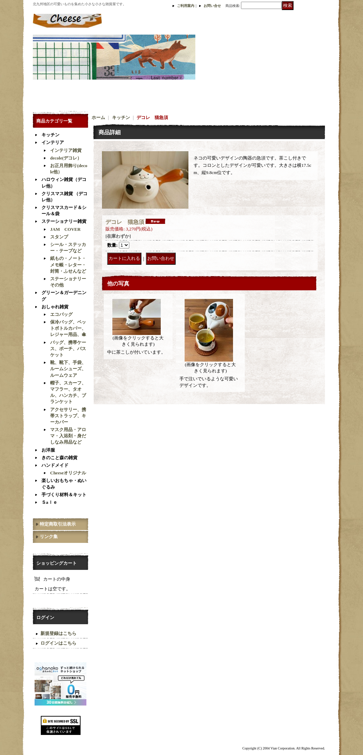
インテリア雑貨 (66, 150)
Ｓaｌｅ (49, 502)
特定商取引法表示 (58, 524)
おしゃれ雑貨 (54, 306)
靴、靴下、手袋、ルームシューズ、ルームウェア (68, 369)
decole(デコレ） (66, 158)
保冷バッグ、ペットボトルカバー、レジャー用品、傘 (68, 328)
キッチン (50, 134)
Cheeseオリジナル (68, 472)
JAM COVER (65, 229)
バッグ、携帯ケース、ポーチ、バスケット (68, 348)
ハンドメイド (54, 465)
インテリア (52, 142)
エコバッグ (61, 314)
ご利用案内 (185, 6)
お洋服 (48, 450)
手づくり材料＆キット (63, 494)
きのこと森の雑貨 (59, 457)
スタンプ (59, 236)
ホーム (98, 117)
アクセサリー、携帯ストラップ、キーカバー (68, 416)
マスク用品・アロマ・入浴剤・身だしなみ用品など (68, 436)
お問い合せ (212, 6)
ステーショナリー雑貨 (63, 221)
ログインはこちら (58, 643)
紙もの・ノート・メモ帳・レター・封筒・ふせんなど (68, 264)
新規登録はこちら (58, 633)
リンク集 (49, 536)
